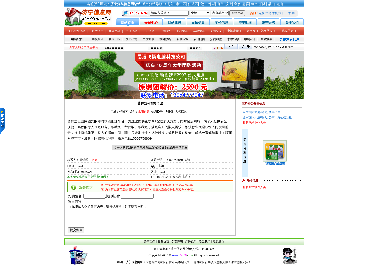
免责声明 (177, 246)
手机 (276, 13)
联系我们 (204, 246)
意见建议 (218, 246)
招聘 (270, 13)
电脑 (263, 13)
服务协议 (163, 246)
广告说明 (191, 246)
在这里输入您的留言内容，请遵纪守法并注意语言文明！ (135, 217)
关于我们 (149, 246)
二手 (289, 13)
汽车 (283, 13)
